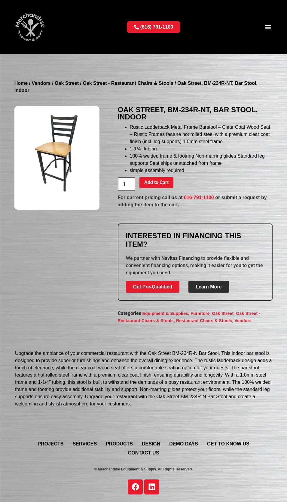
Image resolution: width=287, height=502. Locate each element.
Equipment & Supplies (165, 313)
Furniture (200, 313)
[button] (268, 27)
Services (85, 443)
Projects (50, 443)
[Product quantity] (126, 184)
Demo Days (183, 443)
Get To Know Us (228, 443)
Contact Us (143, 452)
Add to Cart (156, 182)
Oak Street (67, 83)
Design (151, 443)
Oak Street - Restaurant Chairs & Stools (128, 83)
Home (21, 83)
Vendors (41, 83)
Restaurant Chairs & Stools (204, 320)
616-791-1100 (199, 197)
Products (119, 443)
